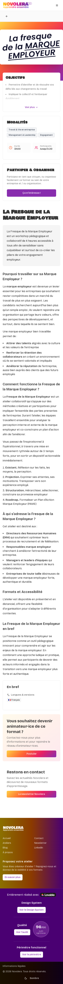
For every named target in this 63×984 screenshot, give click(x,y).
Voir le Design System (31, 909)
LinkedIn (38, 847)
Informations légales (14, 966)
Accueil (7, 838)
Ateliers (7, 843)
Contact (39, 838)
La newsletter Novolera (31, 794)
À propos (8, 852)
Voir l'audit (22, 932)
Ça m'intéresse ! (32, 192)
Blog (5, 847)
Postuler (32, 753)
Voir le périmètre (31, 954)
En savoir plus (12, 877)
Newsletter (40, 843)
